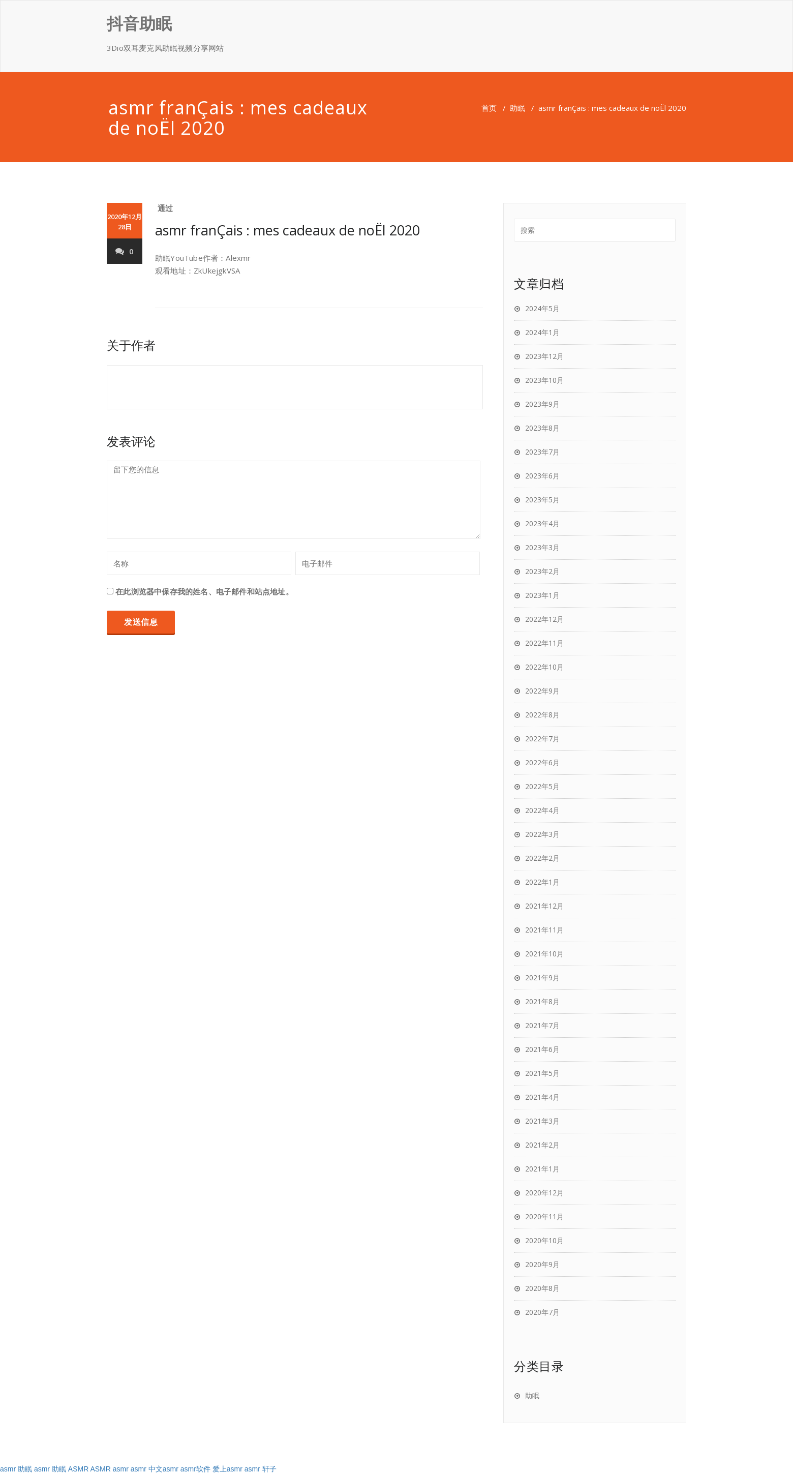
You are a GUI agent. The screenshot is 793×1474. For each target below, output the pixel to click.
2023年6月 (542, 475)
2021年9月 (542, 977)
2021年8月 (542, 1001)
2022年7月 (542, 738)
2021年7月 (542, 1025)
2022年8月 (542, 714)
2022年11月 (544, 643)
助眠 (517, 108)
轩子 (269, 1469)
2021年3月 (542, 1121)
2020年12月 (544, 1192)
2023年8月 (542, 428)
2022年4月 (542, 810)
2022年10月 (544, 667)
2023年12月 (544, 356)
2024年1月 (542, 332)
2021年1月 (542, 1169)
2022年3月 (542, 834)
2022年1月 (542, 882)
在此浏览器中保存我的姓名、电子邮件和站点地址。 (204, 591)
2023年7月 (542, 452)
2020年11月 (544, 1216)
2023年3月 (542, 547)
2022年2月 (542, 858)
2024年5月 (542, 308)
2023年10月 (544, 380)
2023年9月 (542, 404)
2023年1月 (542, 595)
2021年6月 (542, 1049)
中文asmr (163, 1469)
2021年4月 (542, 1097)
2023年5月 (542, 499)
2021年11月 (544, 930)
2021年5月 (542, 1073)
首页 (489, 108)
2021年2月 (542, 1145)
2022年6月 (542, 762)
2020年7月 (542, 1312)
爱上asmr (227, 1469)
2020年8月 (542, 1288)
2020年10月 (544, 1240)
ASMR (78, 1469)
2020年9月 (542, 1264)
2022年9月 (542, 691)
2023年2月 (542, 571)
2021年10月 (544, 953)
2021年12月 (544, 906)
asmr (8, 1469)
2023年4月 (542, 523)
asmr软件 (195, 1469)
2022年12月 (544, 619)
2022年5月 (542, 786)
